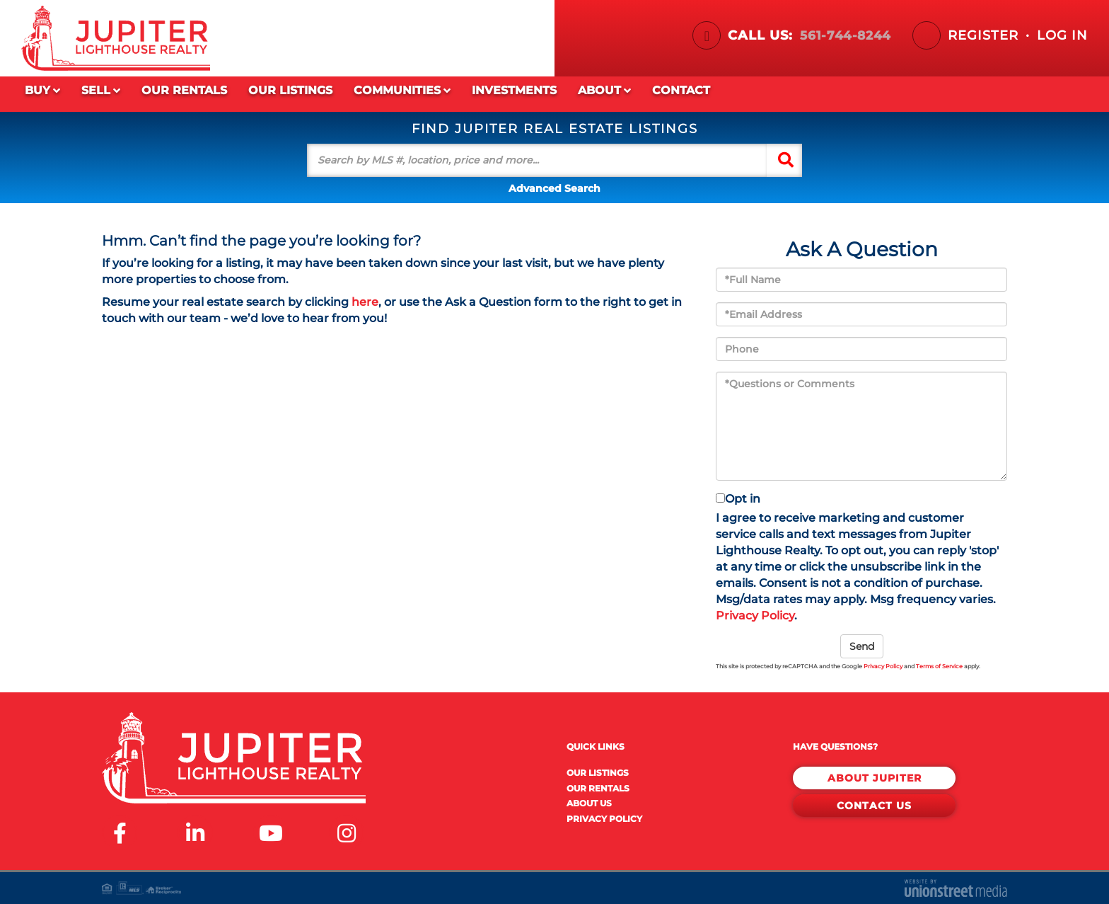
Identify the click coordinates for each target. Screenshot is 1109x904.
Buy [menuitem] (42, 91)
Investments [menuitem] (514, 90)
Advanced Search (554, 188)
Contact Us (874, 802)
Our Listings (598, 772)
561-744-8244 (843, 35)
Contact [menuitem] (681, 90)
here (365, 302)
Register (983, 35)
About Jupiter (875, 776)
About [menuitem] (604, 91)
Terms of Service (939, 666)
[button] (786, 160)
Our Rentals (598, 788)
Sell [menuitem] (100, 91)
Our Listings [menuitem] (290, 90)
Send (861, 646)
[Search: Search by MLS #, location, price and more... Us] (537, 160)
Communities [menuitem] (402, 91)
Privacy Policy (755, 615)
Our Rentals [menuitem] (184, 90)
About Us (589, 803)
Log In (1062, 35)
